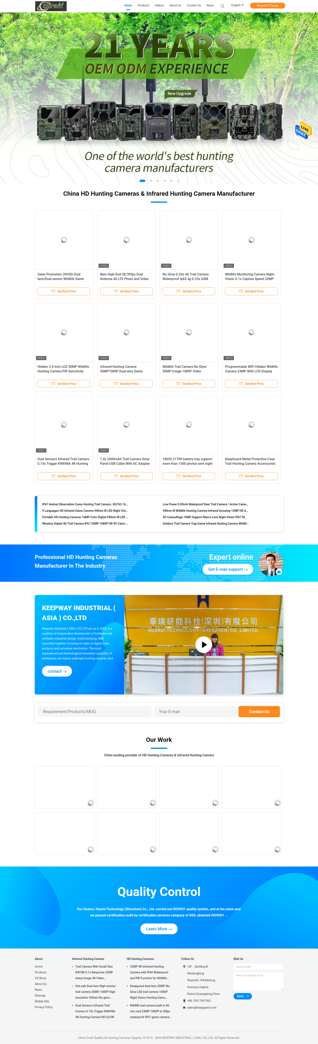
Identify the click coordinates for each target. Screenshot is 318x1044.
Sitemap (40, 995)
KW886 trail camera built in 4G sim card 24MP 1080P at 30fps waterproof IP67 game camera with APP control (150, 1012)
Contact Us (259, 711)
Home (39, 966)
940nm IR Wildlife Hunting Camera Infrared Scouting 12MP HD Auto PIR (206, 512)
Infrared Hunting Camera (88, 959)
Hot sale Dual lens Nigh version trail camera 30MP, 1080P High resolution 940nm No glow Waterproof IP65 (95, 992)
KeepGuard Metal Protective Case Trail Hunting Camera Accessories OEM (250, 463)
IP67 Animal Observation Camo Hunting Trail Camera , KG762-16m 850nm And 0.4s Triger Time (85, 505)
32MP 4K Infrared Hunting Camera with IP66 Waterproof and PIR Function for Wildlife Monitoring (149, 973)
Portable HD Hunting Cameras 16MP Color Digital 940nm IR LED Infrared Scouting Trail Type (85, 518)
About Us (41, 984)
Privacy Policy (44, 1007)
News (38, 989)
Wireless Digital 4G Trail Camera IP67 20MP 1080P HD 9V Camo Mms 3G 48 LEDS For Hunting (85, 524)
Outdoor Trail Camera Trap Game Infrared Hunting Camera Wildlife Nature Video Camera (206, 524)
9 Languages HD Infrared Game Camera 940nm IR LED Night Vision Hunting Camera (85, 512)
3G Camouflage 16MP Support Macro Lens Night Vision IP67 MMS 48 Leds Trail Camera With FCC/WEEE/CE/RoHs (206, 518)
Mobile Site (42, 1001)
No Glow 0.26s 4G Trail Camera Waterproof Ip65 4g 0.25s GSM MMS (186, 278)
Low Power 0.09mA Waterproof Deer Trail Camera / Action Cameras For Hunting (206, 505)
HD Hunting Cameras (140, 959)
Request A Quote (267, 5)
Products (40, 972)
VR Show (40, 978)
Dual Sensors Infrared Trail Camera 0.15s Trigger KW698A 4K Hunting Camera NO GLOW (63, 463)
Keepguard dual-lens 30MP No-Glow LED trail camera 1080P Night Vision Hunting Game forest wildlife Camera (150, 992)
